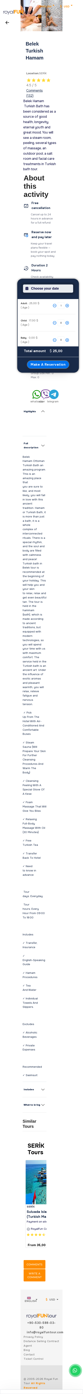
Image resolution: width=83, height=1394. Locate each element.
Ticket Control (33, 1359)
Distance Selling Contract (41, 1341)
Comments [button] (34, 1264)
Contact (29, 1354)
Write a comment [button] (34, 1275)
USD (65, 6)
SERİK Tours (36, 1149)
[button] (24, 13)
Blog (27, 1350)
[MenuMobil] (39, 16)
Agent (28, 1345)
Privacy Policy (33, 1337)
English (45, 6)
